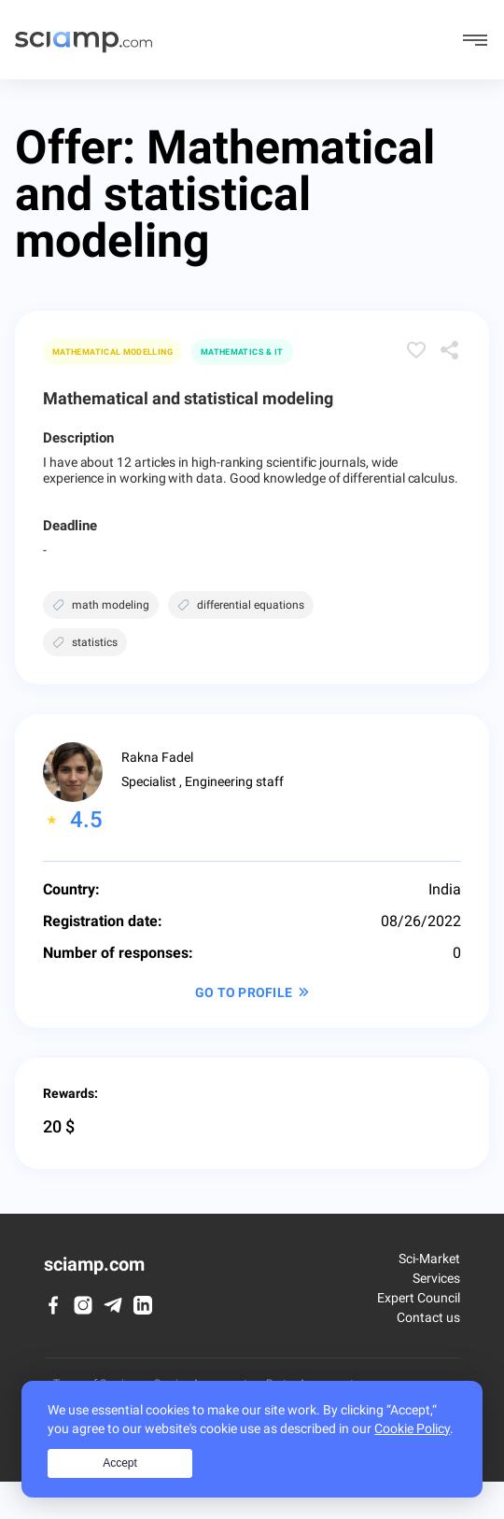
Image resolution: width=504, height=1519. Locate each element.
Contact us (428, 1317)
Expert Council (418, 1297)
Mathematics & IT (242, 352)
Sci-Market (429, 1258)
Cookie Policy (412, 1428)
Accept (120, 1463)
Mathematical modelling (112, 352)
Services (436, 1278)
